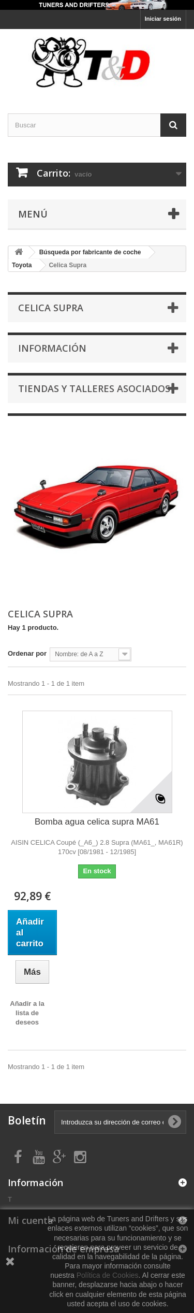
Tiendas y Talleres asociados (94, 388)
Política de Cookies (108, 1275)
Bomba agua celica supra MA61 (97, 822)
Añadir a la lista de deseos (27, 1013)
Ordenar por (27, 653)
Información (52, 348)
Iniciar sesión (163, 19)
